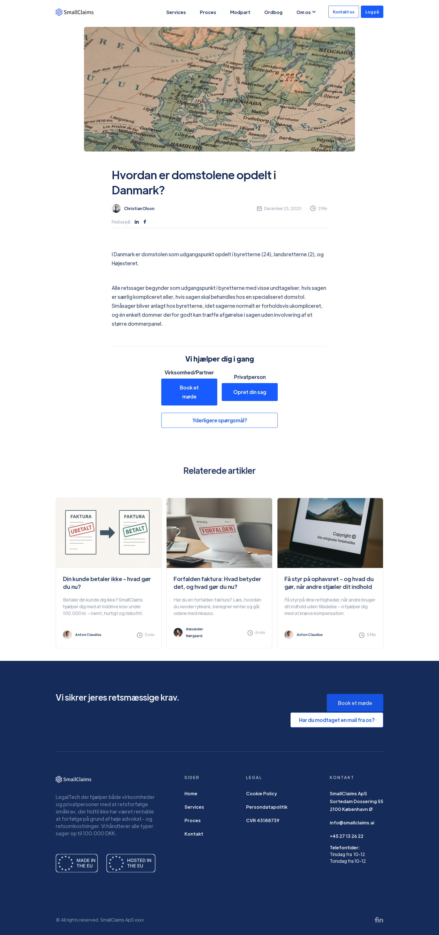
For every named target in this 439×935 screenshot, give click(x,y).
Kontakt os (343, 11)
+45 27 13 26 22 (346, 840)
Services (176, 12)
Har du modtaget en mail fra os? (337, 720)
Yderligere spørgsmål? (219, 420)
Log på (372, 11)
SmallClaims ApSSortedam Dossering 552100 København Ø (356, 805)
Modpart (240, 12)
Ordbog (273, 12)
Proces (208, 12)
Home (191, 797)
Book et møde (189, 392)
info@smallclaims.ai (352, 826)
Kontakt (194, 837)
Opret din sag (249, 392)
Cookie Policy (261, 797)
